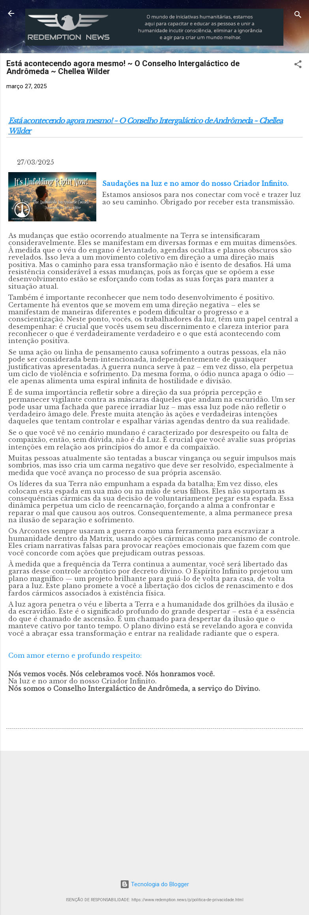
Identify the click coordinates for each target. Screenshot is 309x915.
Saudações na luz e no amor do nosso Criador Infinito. (195, 183)
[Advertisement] (154, 812)
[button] (298, 65)
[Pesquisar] (298, 16)
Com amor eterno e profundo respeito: (75, 655)
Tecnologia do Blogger (154, 884)
